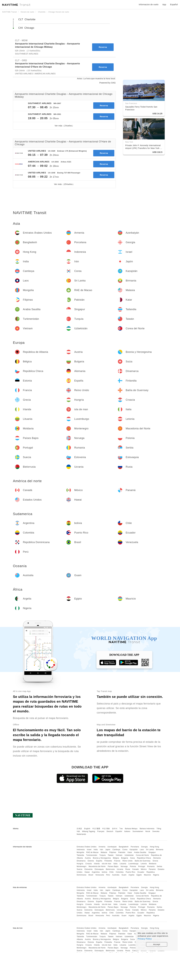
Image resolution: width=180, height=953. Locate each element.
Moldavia (152, 864)
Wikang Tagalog (88, 831)
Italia (115, 864)
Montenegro (81, 866)
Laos (142, 850)
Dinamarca (81, 861)
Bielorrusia (110, 869)
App (164, 4)
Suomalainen (138, 831)
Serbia (159, 866)
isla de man (106, 864)
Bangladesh (123, 847)
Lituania (123, 864)
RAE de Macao (92, 852)
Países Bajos (113, 866)
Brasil (91, 875)
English (87, 829)
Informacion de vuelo (148, 4)
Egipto (139, 875)
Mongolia (80, 852)
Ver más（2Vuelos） (64, 126)
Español (118, 831)
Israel (89, 850)
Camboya (116, 850)
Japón (107, 850)
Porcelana (135, 847)
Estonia (91, 861)
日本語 (79, 829)
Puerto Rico (130, 872)
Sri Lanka (150, 850)
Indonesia (81, 850)
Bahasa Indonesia (147, 829)
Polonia (133, 866)
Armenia (102, 847)
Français (100, 831)
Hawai (87, 872)
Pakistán (121, 852)
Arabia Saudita (140, 852)
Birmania (159, 850)
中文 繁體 (96, 829)
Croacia (88, 864)
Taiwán (110, 855)
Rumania (151, 866)
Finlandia (108, 861)
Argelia (131, 875)
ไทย (121, 829)
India (96, 850)
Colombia (119, 872)
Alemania (157, 858)
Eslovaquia (99, 869)
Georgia (144, 847)
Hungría (80, 864)
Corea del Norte (142, 855)
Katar (130, 852)
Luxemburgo (133, 864)
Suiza (132, 858)
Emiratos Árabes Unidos (86, 847)
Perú (108, 875)
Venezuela (99, 875)
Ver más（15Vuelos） (64, 184)
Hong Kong (154, 847)
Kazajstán (134, 850)
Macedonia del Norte (97, 866)
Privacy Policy (145, 939)
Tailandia (80, 855)
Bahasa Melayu (131, 829)
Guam (124, 875)
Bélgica (116, 858)
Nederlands (81, 834)
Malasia (104, 852)
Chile (111, 872)
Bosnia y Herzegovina (102, 858)
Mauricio (147, 875)
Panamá (152, 869)
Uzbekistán (129, 855)
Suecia (79, 869)
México (144, 869)
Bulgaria (124, 858)
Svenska (155, 831)
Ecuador (141, 872)
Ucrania (120, 869)
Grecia (155, 861)
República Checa (144, 858)
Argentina (96, 872)
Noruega (124, 866)
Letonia (144, 864)
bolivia (104, 872)
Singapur (152, 852)
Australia (115, 875)
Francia (117, 861)
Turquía (102, 855)
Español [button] (174, 4)
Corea (124, 850)
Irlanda (97, 864)
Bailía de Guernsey (142, 861)
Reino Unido (127, 861)
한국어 (114, 829)
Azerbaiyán (112, 847)
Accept (156, 944)
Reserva (103, 47)
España (99, 861)
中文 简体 (106, 829)
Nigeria (156, 875)
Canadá (135, 869)
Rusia (127, 869)
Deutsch (110, 831)
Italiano (127, 831)
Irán (101, 850)
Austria (88, 858)
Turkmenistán (91, 855)
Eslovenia (89, 869)
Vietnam (119, 855)
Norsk (147, 831)
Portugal (141, 866)
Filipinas (112, 852)
